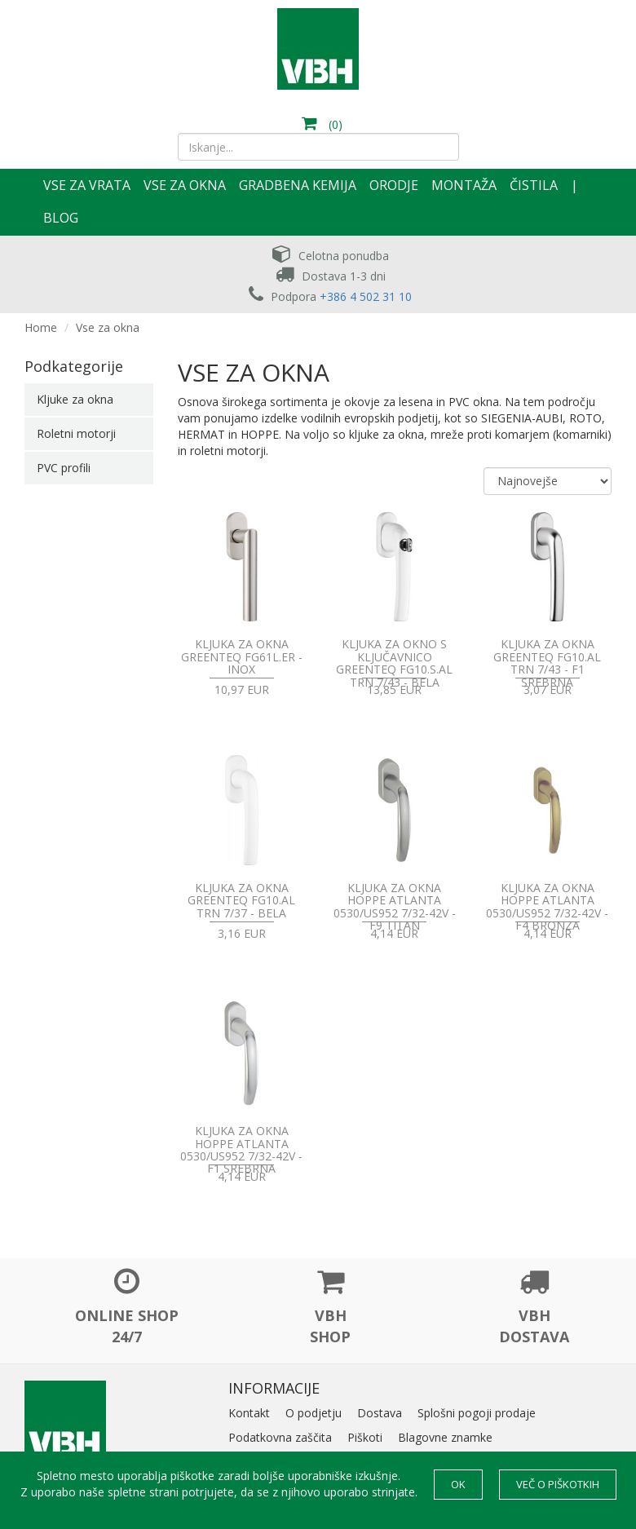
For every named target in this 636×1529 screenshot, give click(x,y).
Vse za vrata (86, 185)
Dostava (379, 1413)
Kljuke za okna (75, 399)
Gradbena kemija (297, 185)
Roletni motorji (76, 433)
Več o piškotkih (557, 1484)
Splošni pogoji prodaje (476, 1413)
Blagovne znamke (445, 1437)
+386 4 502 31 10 (366, 296)
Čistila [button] (534, 185)
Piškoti (364, 1437)
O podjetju (313, 1413)
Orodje (393, 185)
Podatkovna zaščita (280, 1437)
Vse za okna (185, 185)
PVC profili (64, 467)
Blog (60, 218)
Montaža (464, 185)
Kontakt (249, 1413)
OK (458, 1484)
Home (40, 327)
